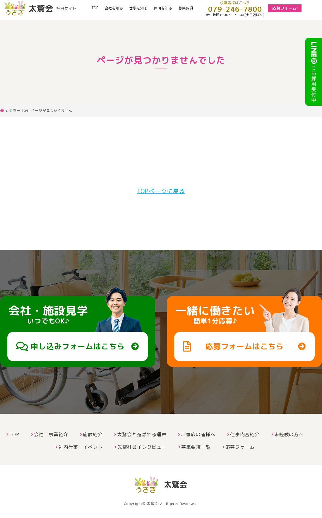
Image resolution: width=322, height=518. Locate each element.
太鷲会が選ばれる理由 (141, 434)
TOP (95, 9)
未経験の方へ (289, 434)
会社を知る (114, 9)
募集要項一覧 (196, 447)
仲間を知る (163, 9)
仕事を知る (138, 9)
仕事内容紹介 (245, 434)
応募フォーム (240, 447)
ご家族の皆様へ (198, 434)
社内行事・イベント (81, 447)
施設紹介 (92, 434)
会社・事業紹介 (51, 434)
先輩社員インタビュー (142, 447)
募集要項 (185, 9)
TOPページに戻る (161, 191)
